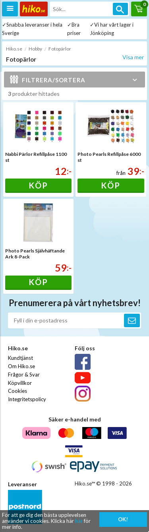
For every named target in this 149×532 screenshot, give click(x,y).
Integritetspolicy (27, 399)
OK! (123, 519)
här (79, 521)
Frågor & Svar (24, 374)
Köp (38, 185)
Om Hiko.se (21, 366)
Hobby (35, 49)
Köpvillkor (20, 383)
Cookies (17, 391)
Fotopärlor (59, 49)
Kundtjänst (20, 358)
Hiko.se (14, 49)
